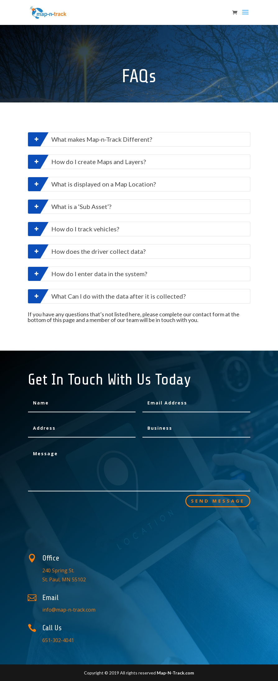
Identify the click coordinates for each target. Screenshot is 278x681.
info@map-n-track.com (130, 605)
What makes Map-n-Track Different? (90, 139)
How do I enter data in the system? (87, 274)
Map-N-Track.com (175, 672)
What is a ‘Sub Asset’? (69, 207)
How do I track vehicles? (73, 229)
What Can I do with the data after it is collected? (107, 296)
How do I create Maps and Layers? (87, 162)
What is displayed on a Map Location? (92, 184)
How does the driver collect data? (87, 251)
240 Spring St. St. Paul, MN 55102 (129, 570)
